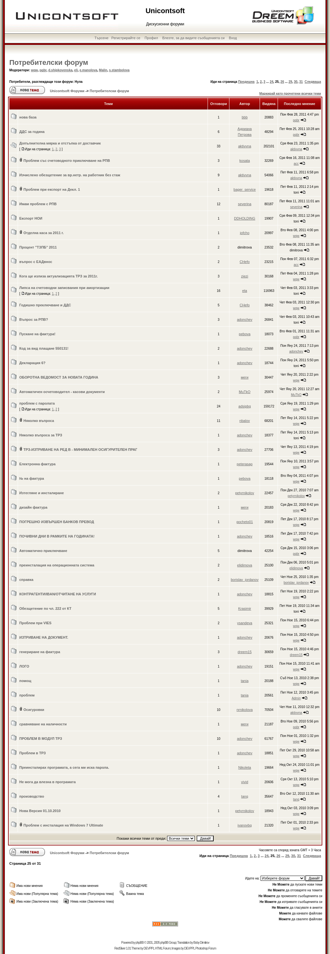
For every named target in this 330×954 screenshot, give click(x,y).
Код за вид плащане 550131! (43, 348)
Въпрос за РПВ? (33, 319)
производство (31, 796)
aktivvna (244, 146)
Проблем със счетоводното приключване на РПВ (66, 160)
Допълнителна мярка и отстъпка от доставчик (60, 143)
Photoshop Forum (205, 948)
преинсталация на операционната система (56, 565)
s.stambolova (119, 70)
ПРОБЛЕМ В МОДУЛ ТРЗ (40, 738)
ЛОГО (24, 666)
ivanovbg (244, 825)
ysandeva (244, 623)
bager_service (245, 189)
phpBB (140, 942)
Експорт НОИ (30, 218)
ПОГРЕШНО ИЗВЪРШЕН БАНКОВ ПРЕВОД (56, 522)
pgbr (43, 70)
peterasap (245, 464)
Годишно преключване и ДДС (45, 305)
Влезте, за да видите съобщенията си (193, 38)
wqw (34, 70)
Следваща (313, 81)
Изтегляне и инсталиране (41, 493)
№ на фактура (31, 478)
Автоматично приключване (43, 551)
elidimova (244, 565)
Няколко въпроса (38, 421)
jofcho (244, 233)
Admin (296, 698)
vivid (244, 782)
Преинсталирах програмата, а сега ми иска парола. (64, 767)
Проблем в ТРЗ (32, 753)
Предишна (246, 81)
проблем (27, 695)
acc (296, 163)
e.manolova (88, 70)
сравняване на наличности (43, 724)
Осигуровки (33, 710)
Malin (103, 70)
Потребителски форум (48, 62)
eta (244, 291)
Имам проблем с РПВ (38, 204)
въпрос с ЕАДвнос (35, 262)
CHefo (245, 262)
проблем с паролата (37, 403)
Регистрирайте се (125, 38)
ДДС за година (32, 132)
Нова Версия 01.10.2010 (40, 811)
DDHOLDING (244, 218)
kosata (244, 160)
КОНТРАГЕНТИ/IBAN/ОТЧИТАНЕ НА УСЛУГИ (57, 594)
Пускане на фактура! (37, 334)
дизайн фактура (33, 507)
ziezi (244, 276)
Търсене (101, 38)
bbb (244, 117)
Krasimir (244, 608)
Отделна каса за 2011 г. (43, 233)
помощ (25, 681)
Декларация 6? (32, 363)
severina (245, 204)
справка (26, 580)
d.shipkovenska (60, 70)
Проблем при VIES (35, 623)
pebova (244, 334)
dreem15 (245, 652)
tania (244, 681)
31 (301, 81)
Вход (233, 38)
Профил (151, 38)
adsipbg (244, 406)
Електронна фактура (37, 464)
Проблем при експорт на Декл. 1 (51, 189)
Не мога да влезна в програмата (47, 782)
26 (282, 81)
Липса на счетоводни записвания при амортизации (64, 288)
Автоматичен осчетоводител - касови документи (62, 392)
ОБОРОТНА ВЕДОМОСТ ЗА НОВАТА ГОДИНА (58, 377)
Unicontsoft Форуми (67, 91)
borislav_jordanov (244, 580)
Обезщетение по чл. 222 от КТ (45, 608)
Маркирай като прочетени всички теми (290, 93)
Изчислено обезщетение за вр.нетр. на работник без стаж (69, 175)
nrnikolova (244, 710)
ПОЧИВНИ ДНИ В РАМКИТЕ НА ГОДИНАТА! (56, 536)
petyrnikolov (244, 493)
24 (271, 81)
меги (244, 377)
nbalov (244, 421)
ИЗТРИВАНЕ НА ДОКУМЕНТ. (43, 637)
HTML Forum (163, 948)
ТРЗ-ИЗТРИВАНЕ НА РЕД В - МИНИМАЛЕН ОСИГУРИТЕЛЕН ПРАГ (80, 449)
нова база (28, 117)
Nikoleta (244, 767)
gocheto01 (244, 522)
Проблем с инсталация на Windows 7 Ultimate (63, 825)
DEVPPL (149, 948)
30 (296, 81)
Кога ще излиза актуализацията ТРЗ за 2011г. (58, 276)
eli (76, 70)
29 (290, 81)
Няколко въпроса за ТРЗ (40, 435)
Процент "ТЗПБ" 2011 (38, 247)
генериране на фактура (39, 652)
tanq (244, 796)
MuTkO (244, 392)
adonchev (244, 319)
